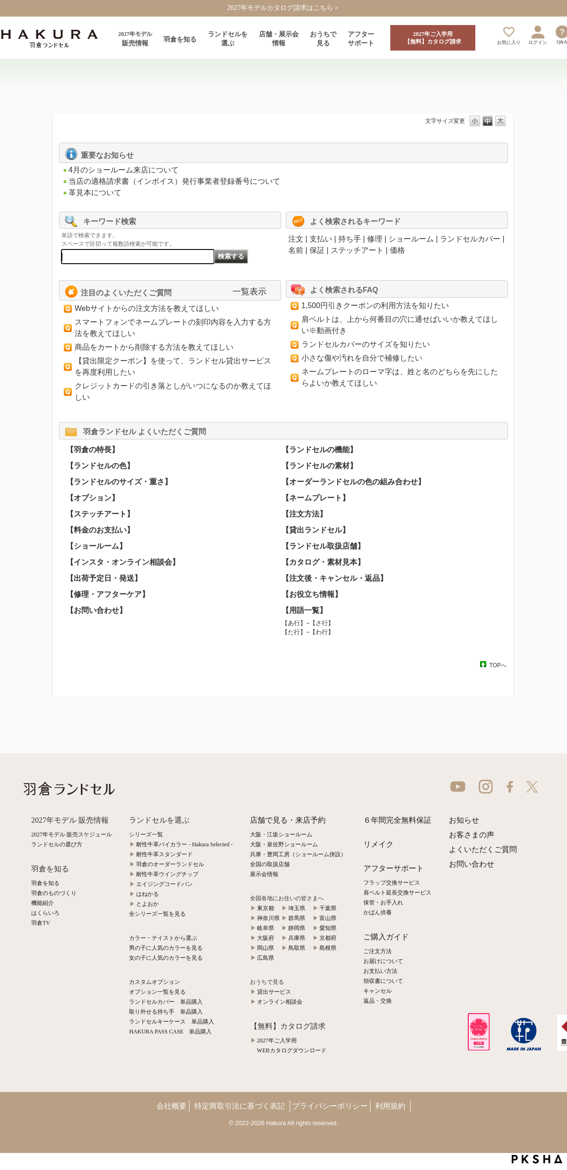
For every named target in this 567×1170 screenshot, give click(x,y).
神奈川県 (268, 918)
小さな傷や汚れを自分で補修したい (361, 358)
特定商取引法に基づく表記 (239, 1106)
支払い (320, 239)
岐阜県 (265, 928)
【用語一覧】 (304, 610)
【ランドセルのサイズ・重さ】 (119, 482)
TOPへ (498, 665)
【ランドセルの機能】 (319, 450)
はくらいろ (45, 913)
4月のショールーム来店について (124, 170)
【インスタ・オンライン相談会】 (123, 562)
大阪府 (265, 938)
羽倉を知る (45, 883)
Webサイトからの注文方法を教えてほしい (147, 308)
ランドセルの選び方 (56, 844)
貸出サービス (274, 992)
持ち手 (349, 239)
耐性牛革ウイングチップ (167, 874)
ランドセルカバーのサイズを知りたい (365, 344)
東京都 (265, 908)
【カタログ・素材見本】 (323, 562)
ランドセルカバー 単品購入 (166, 1001)
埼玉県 (296, 908)
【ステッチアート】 (100, 514)
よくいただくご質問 (483, 849)
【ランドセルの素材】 (319, 466)
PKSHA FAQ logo (537, 1159)
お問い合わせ (471, 864)
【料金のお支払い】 (100, 530)
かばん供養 (377, 912)
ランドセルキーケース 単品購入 (171, 1021)
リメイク (378, 844)
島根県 (327, 948)
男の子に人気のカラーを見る (166, 948)
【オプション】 (92, 498)
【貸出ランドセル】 (316, 530)
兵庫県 (296, 938)
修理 (374, 239)
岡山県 (265, 948)
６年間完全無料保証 (397, 820)
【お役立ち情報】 (312, 594)
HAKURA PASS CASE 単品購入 (170, 1031)
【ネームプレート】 (316, 498)
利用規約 (390, 1106)
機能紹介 (42, 903)
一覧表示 (249, 291)
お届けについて (383, 961)
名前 (295, 250)
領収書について (383, 981)
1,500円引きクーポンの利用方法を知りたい (375, 305)
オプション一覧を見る (157, 992)
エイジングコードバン (164, 884)
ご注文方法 (377, 951)
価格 (397, 250)
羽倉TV (40, 923)
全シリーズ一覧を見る (157, 914)
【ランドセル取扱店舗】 (323, 546)
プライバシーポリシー (330, 1106)
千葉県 (327, 908)
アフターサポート (393, 868)
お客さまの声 (471, 835)
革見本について (95, 193)
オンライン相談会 (279, 1001)
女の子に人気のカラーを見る (166, 958)
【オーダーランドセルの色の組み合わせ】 (353, 482)
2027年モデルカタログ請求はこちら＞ (283, 7)
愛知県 (327, 928)
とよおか (147, 904)
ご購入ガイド (386, 937)
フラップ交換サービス (391, 882)
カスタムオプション (154, 982)
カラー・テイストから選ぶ (163, 938)
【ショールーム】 (96, 546)
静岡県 (296, 928)
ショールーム (411, 239)
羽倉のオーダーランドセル (170, 864)
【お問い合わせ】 (96, 610)
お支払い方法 (380, 971)
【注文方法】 (304, 514)
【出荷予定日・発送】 (104, 578)
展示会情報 (264, 874)
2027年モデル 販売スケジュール (71, 834)
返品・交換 (377, 1001)
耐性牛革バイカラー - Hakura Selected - (184, 844)
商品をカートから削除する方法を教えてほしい (154, 347)
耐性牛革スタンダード (164, 854)
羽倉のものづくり (54, 893)
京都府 (327, 938)
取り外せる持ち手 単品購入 (166, 1011)
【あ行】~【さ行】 (308, 623)
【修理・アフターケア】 (107, 594)
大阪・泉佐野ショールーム (284, 844)
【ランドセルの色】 (100, 466)
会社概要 (171, 1106)
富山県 (327, 918)
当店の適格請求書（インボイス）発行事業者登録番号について (174, 181)
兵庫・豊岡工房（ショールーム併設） (298, 854)
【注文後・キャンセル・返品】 (334, 578)
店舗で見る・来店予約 (288, 820)
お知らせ (464, 820)
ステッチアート (357, 250)
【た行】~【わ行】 (308, 632)
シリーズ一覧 (146, 834)
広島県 (265, 958)
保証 (317, 250)
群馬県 (296, 918)
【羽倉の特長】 (92, 450)
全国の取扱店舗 (270, 864)
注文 (295, 239)
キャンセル (377, 991)
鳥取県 (296, 948)
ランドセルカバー (470, 239)
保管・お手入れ (383, 902)
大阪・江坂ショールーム (281, 834)
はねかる (147, 894)
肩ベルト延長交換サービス (397, 892)
